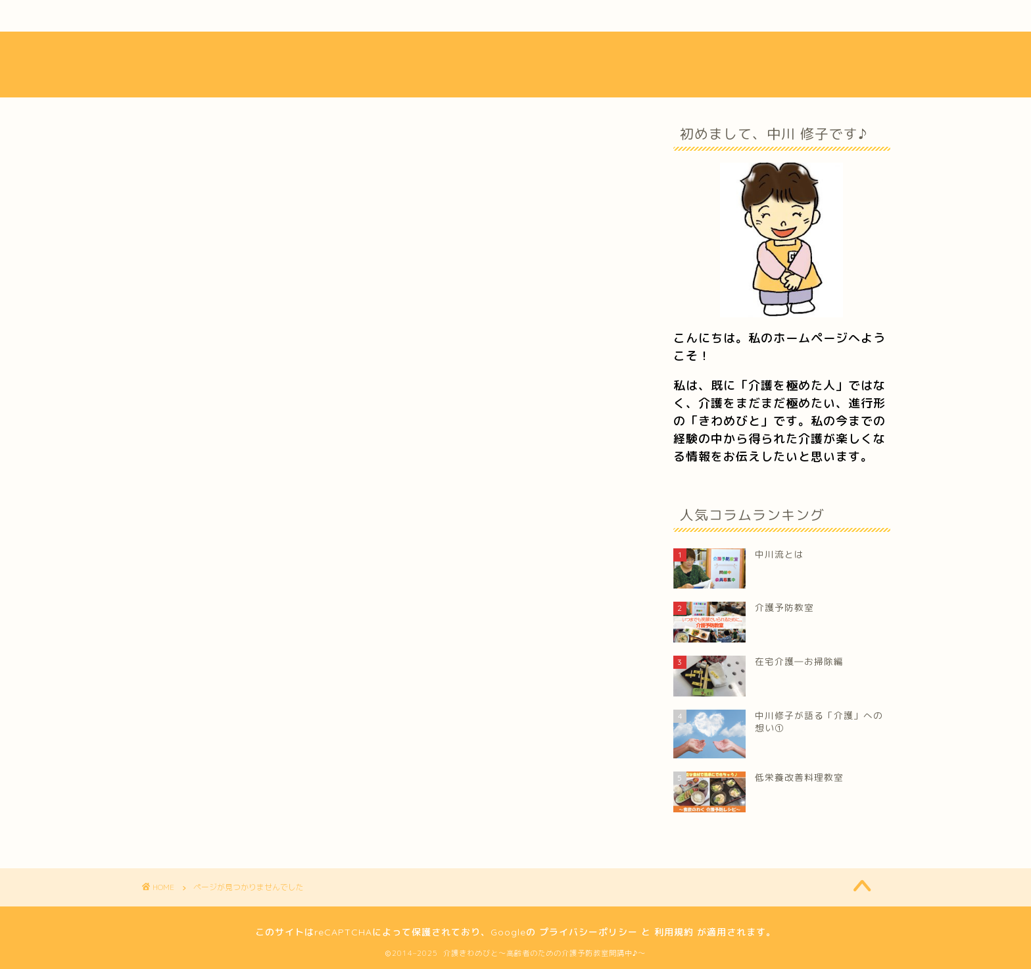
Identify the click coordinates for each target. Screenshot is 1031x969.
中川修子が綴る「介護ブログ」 (271, 752)
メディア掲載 (226, 808)
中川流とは (212, 16)
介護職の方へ (226, 789)
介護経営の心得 (232, 732)
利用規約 (674, 932)
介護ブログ (497, 16)
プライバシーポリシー (588, 932)
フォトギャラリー (641, 16)
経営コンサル (226, 714)
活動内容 (355, 16)
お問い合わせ (783, 16)
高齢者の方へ (226, 771)
